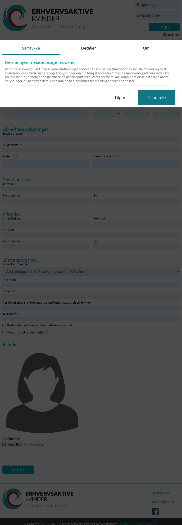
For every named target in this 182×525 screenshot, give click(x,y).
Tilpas (120, 97)
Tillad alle (156, 97)
